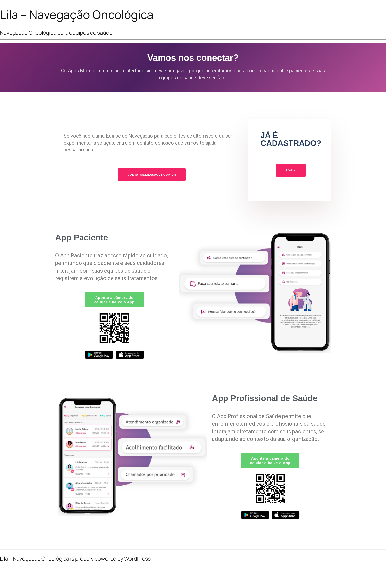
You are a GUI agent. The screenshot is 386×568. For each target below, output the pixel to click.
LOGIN (291, 170)
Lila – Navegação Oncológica (77, 14)
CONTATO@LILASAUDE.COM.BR (152, 174)
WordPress (137, 558)
